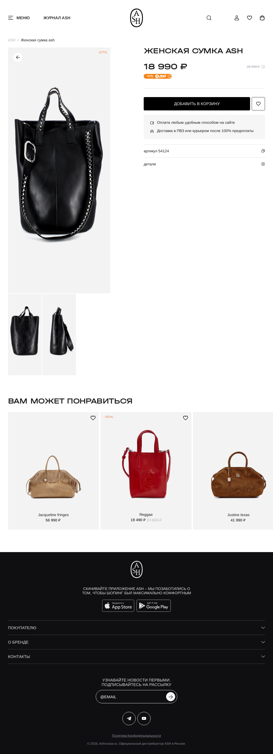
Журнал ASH (56, 17)
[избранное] (249, 18)
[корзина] (262, 18)
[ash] (136, 18)
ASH (11, 40)
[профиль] (236, 18)
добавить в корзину (197, 103)
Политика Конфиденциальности (136, 735)
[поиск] (209, 18)
